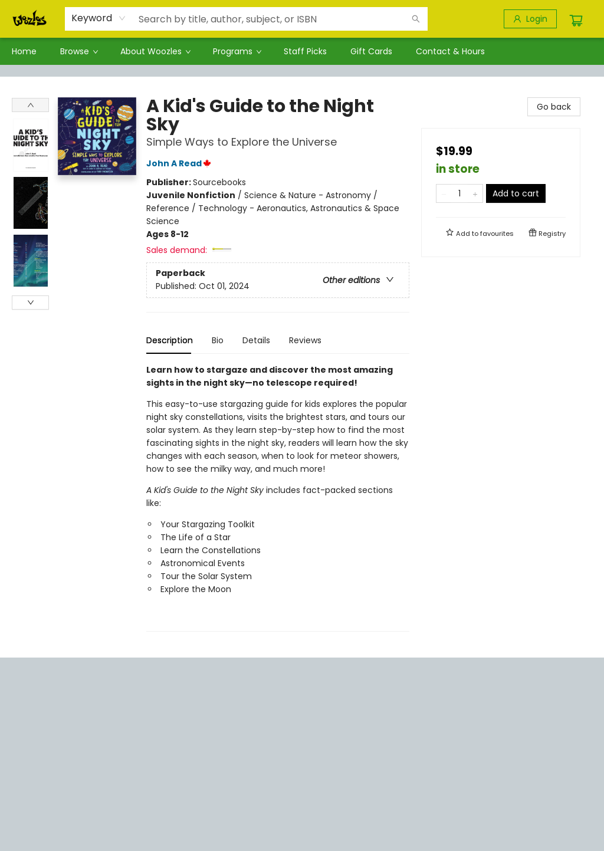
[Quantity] (459, 193)
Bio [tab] (218, 340)
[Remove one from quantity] (443, 193)
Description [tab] (169, 340)
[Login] (530, 18)
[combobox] (99, 18)
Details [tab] (256, 340)
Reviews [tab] (305, 340)
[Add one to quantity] (475, 193)
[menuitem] (24, 51)
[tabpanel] (277, 497)
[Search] (416, 19)
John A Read (180, 163)
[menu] (302, 51)
